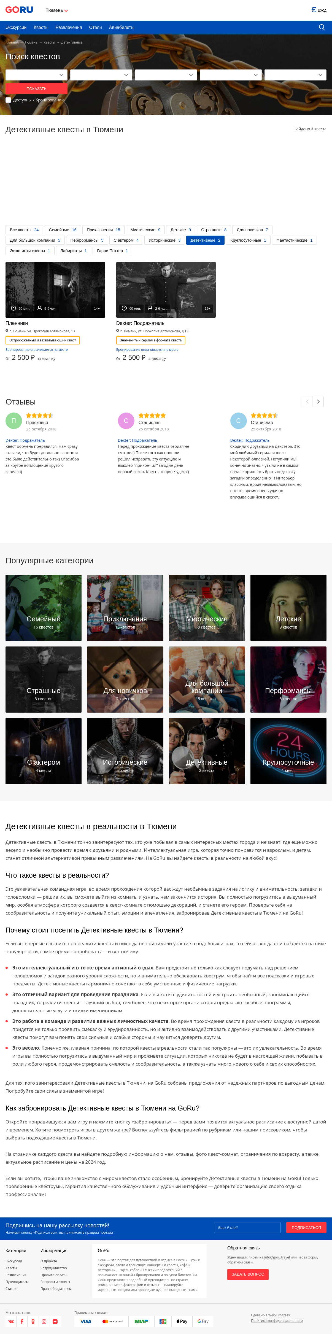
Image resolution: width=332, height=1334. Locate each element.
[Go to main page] (19, 10)
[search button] (321, 27)
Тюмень (31, 42)
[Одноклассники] (33, 1321)
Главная (12, 42)
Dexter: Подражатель (25, 440)
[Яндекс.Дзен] (55, 1321)
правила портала (99, 1232)
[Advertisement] (166, 183)
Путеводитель (17, 1281)
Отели (95, 27)
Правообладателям (56, 1288)
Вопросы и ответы (55, 1281)
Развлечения (69, 27)
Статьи (11, 1288)
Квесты (41, 27)
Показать (36, 89)
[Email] (247, 1227)
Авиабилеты (121, 27)
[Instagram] (44, 1321)
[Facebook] (22, 1321)
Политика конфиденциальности (277, 1320)
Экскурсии (16, 27)
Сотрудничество (54, 1268)
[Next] (318, 401)
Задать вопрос (248, 1274)
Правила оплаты (54, 1275)
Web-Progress (279, 1315)
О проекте (49, 1261)
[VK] (11, 1321)
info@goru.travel (277, 1257)
